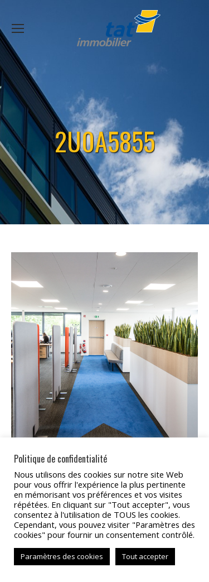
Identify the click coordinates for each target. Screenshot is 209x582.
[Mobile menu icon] (18, 28)
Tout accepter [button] (145, 556)
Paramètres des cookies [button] (62, 556)
